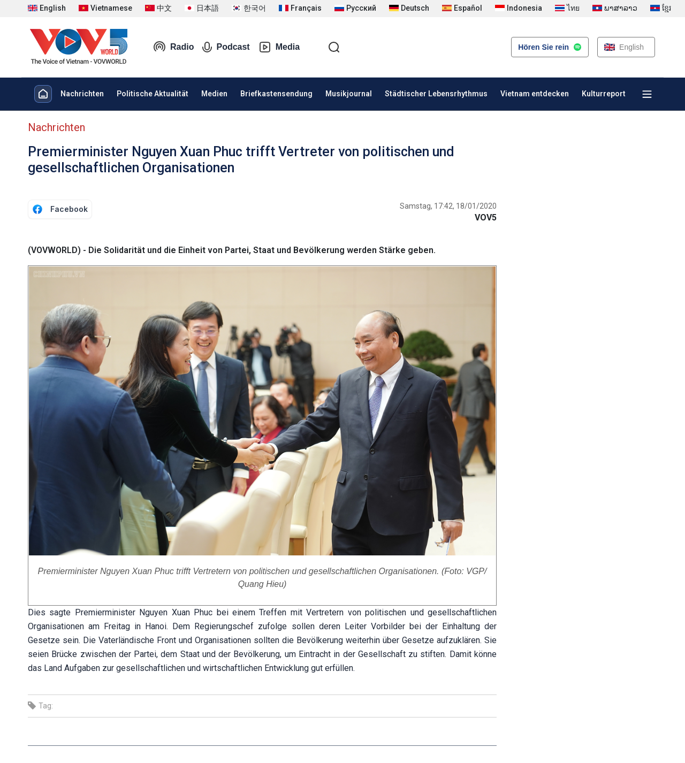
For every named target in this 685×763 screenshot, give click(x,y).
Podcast (225, 47)
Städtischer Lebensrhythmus (436, 93)
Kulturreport (604, 93)
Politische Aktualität (152, 93)
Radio (173, 47)
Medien (214, 93)
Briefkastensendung (276, 93)
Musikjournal (348, 93)
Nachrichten (82, 93)
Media (279, 47)
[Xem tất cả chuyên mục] (647, 94)
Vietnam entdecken (534, 93)
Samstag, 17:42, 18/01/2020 (448, 206)
